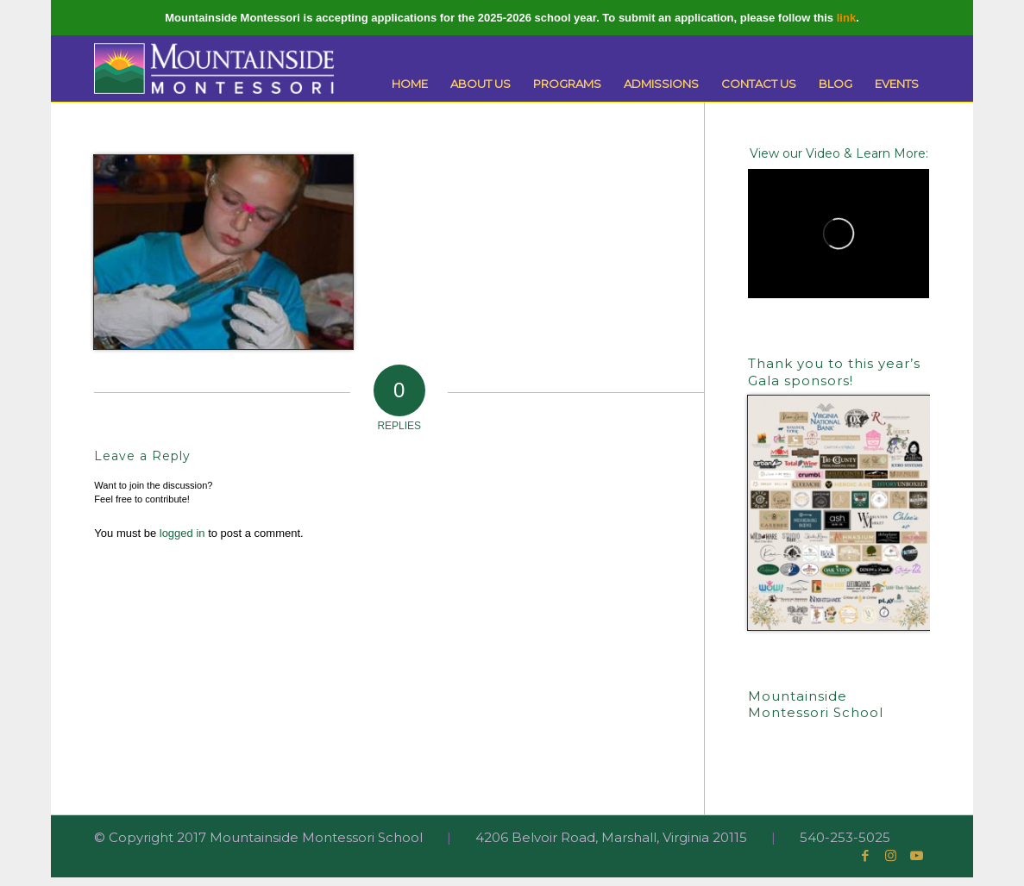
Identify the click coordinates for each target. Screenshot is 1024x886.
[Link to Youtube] (917, 856)
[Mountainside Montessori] (214, 68)
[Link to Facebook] (865, 856)
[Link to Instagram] (891, 856)
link (846, 17)
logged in (182, 533)
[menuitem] (409, 84)
